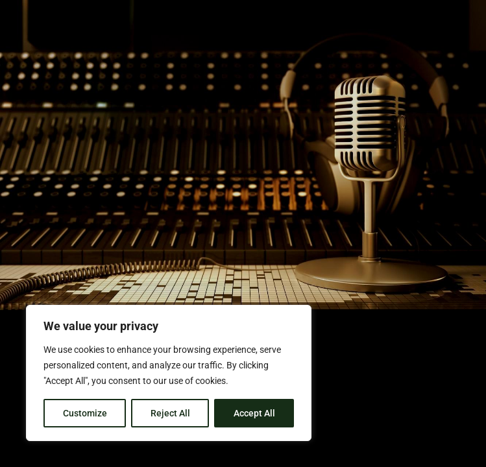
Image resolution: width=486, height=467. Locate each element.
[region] (168, 373)
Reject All (170, 413)
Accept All (254, 413)
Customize (85, 413)
